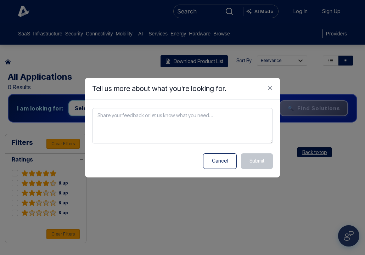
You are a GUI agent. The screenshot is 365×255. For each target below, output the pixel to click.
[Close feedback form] (270, 88)
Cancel (220, 161)
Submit (256, 161)
